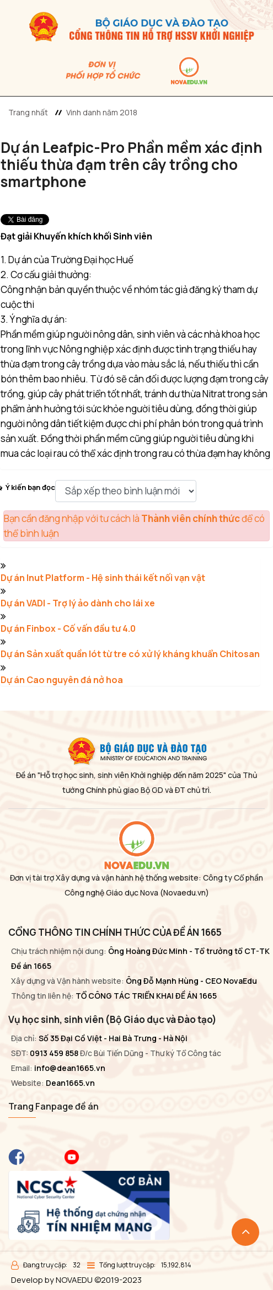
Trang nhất (28, 112)
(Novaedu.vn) (184, 892)
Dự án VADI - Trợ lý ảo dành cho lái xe (78, 603)
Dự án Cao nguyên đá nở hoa (62, 680)
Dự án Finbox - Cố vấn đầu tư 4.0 (68, 628)
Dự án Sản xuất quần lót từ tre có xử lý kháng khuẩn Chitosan (130, 654)
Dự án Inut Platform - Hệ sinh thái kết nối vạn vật (103, 578)
